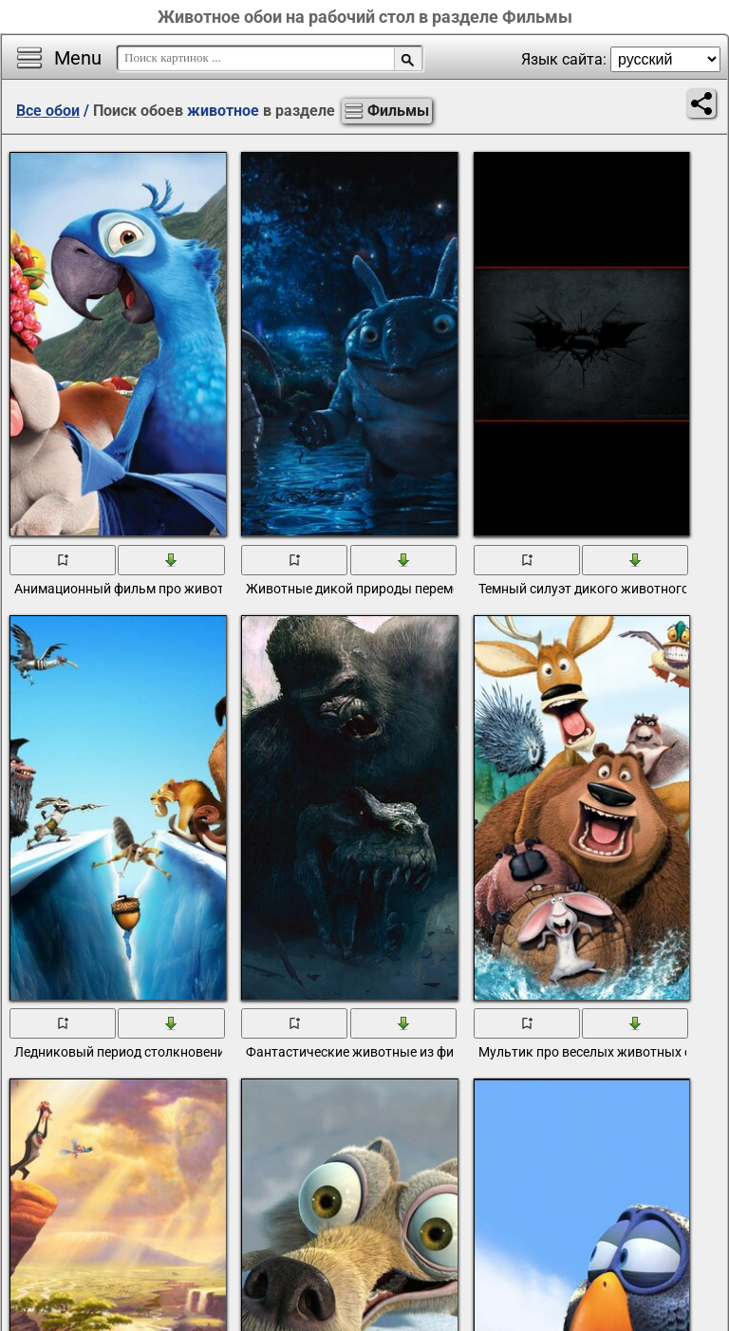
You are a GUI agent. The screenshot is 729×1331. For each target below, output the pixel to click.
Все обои (48, 111)
